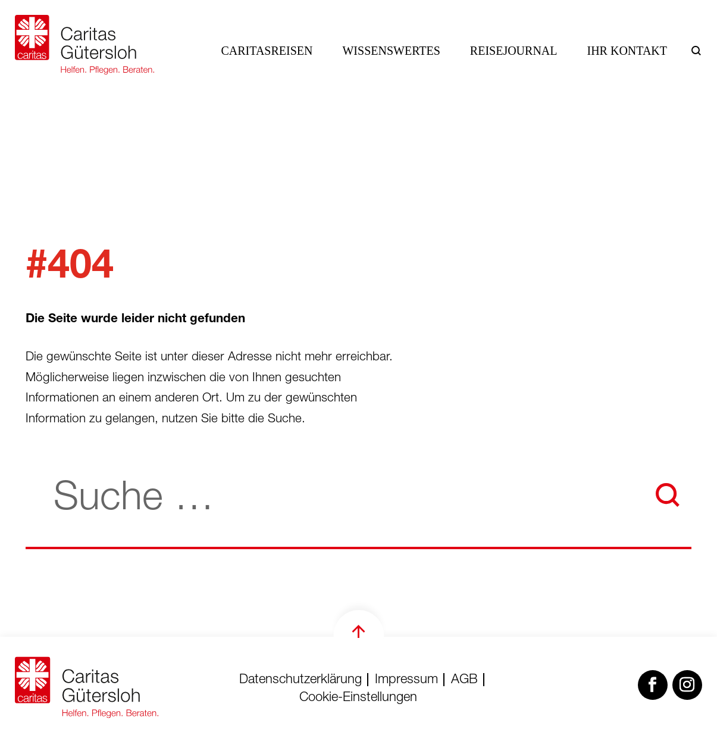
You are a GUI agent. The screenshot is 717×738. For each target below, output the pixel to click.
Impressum (406, 680)
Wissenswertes (391, 50)
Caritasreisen (267, 50)
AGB (464, 680)
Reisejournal (514, 50)
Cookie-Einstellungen (358, 698)
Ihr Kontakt (627, 50)
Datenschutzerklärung (300, 680)
